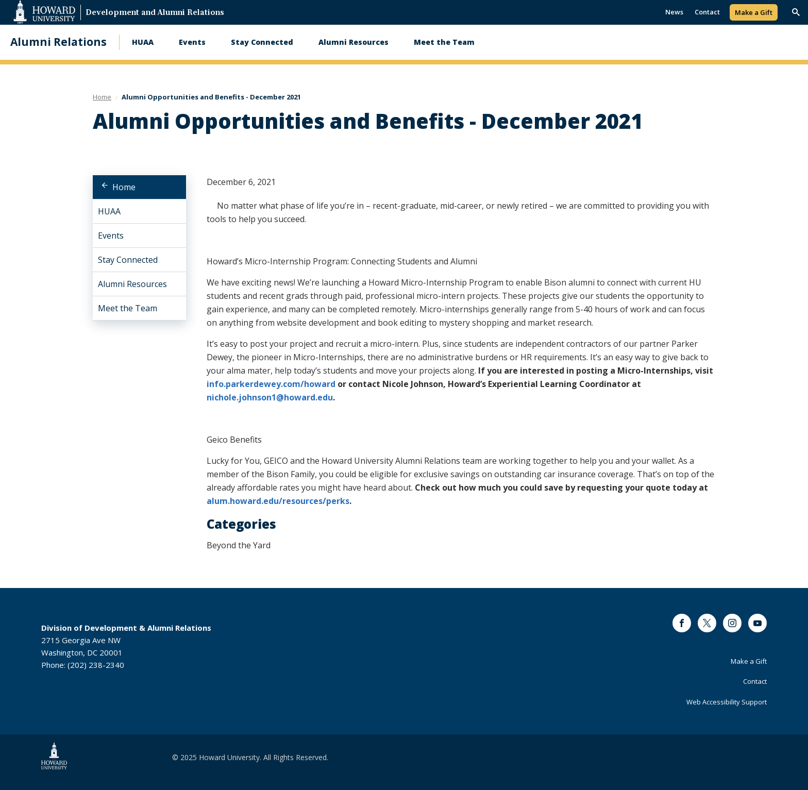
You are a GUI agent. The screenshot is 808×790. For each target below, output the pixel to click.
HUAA (143, 42)
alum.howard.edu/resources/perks (278, 501)
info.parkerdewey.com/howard (271, 384)
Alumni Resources (353, 42)
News (674, 11)
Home (124, 187)
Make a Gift (753, 12)
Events (192, 42)
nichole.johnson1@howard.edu (270, 397)
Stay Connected (262, 42)
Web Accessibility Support (726, 702)
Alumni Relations (58, 42)
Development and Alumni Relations (155, 13)
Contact (707, 11)
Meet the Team (444, 42)
